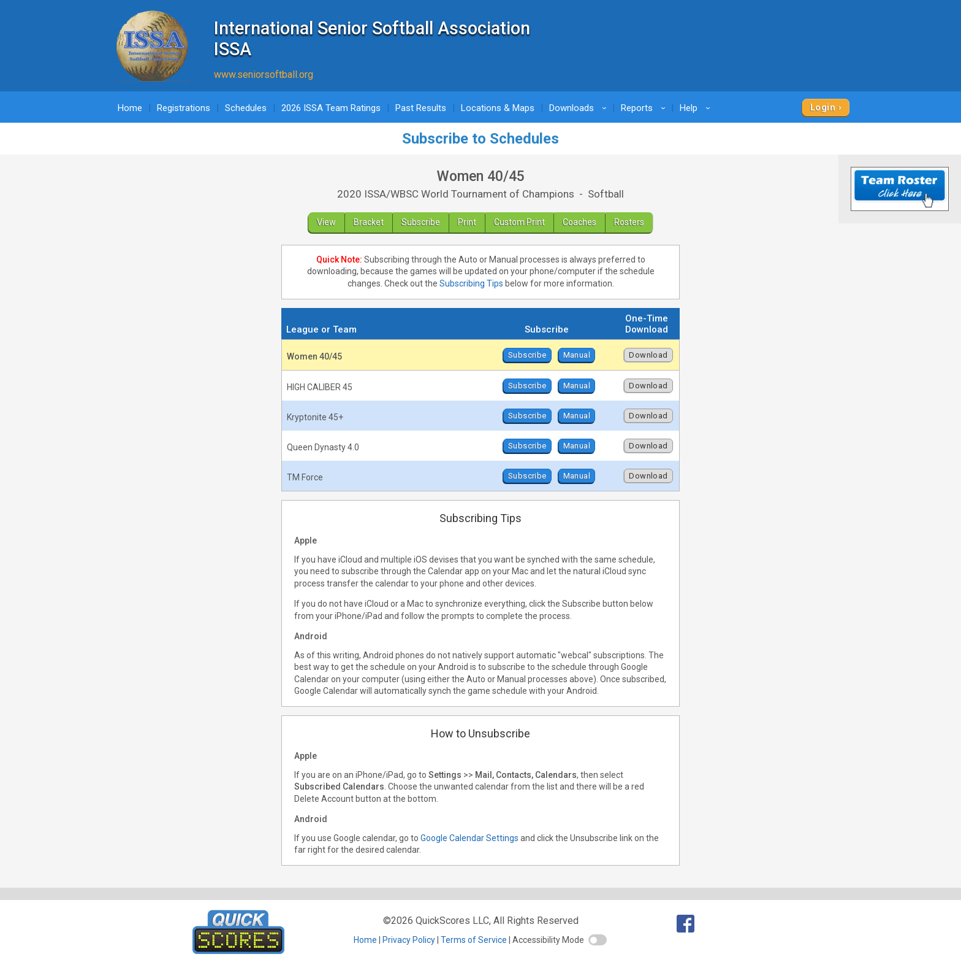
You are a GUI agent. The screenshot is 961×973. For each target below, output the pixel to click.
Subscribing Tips (471, 283)
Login (822, 107)
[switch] (597, 939)
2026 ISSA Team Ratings (331, 107)
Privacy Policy (408, 940)
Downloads (579, 107)
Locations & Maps (497, 107)
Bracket (369, 222)
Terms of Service (474, 940)
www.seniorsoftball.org (263, 74)
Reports (645, 107)
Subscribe (420, 222)
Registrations (183, 107)
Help (697, 107)
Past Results (420, 107)
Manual (576, 355)
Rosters (629, 222)
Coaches (579, 222)
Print (467, 222)
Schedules (246, 107)
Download (648, 355)
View (326, 222)
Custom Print (519, 222)
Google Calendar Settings (469, 838)
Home (130, 107)
